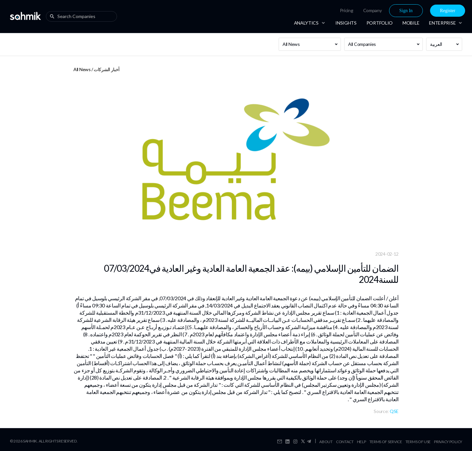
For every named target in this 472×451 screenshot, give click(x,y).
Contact (345, 441)
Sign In (406, 11)
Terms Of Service (385, 441)
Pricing (346, 10)
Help (361, 441)
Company (372, 10)
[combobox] (82, 16)
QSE (394, 411)
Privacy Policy (448, 441)
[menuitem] (346, 10)
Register (447, 11)
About (326, 441)
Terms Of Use (418, 441)
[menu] (380, 10)
